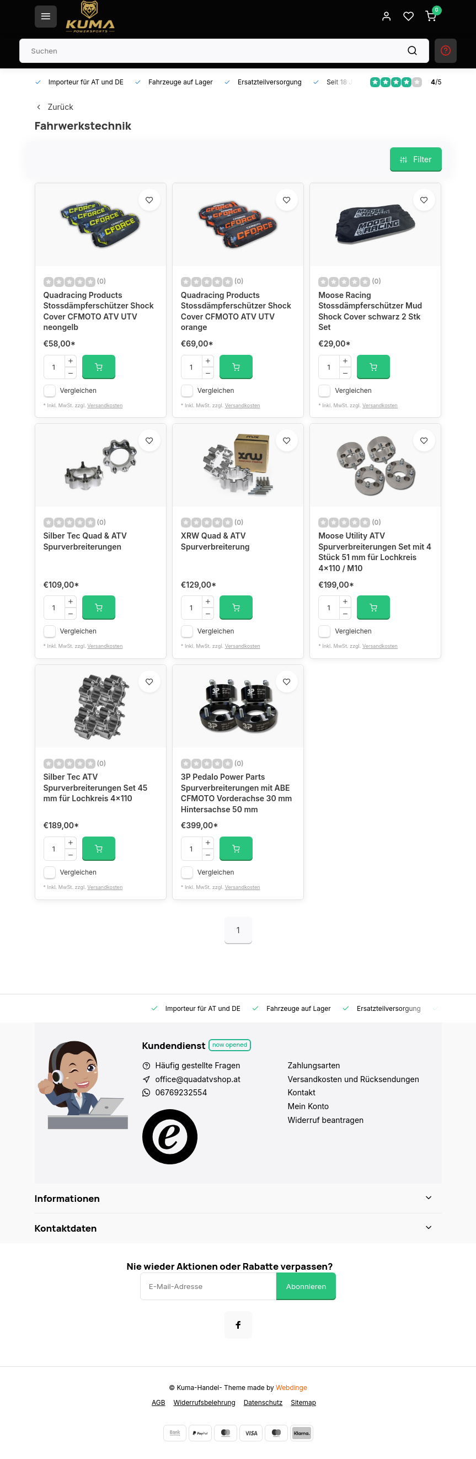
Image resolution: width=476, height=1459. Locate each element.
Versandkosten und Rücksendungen (353, 1079)
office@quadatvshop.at (198, 1079)
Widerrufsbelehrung (205, 1402)
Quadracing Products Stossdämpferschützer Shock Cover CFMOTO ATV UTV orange (236, 311)
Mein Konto (308, 1106)
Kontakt (301, 1092)
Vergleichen (78, 390)
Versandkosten (104, 405)
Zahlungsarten (314, 1065)
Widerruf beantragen (326, 1120)
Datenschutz (263, 1402)
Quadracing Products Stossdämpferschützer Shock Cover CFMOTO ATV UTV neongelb (99, 311)
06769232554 (181, 1092)
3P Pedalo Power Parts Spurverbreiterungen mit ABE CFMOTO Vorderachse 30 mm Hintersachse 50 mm (236, 793)
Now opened (229, 1044)
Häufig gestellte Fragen (198, 1065)
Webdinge (291, 1387)
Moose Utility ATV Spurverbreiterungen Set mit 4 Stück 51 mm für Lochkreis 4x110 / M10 (374, 552)
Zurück (54, 106)
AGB (158, 1402)
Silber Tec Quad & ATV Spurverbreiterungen (85, 541)
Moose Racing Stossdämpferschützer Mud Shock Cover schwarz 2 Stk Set (370, 311)
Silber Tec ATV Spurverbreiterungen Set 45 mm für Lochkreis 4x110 (96, 787)
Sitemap (303, 1402)
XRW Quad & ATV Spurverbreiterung (215, 541)
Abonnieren (306, 1286)
